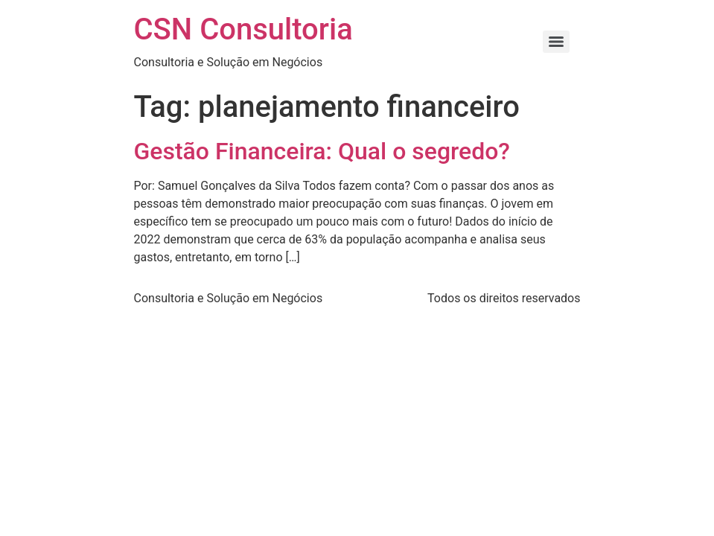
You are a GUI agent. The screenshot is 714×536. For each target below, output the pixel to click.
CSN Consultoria (243, 29)
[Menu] (556, 42)
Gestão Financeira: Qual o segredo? (322, 151)
